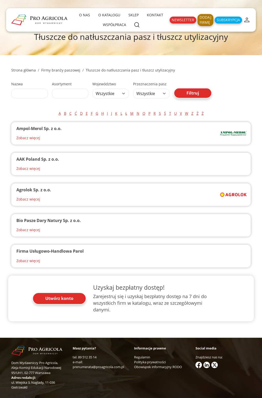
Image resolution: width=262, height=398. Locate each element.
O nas (84, 15)
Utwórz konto (59, 298)
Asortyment (62, 83)
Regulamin (142, 357)
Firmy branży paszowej (60, 70)
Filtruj (193, 93)
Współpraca (114, 24)
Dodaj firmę (205, 20)
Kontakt (155, 15)
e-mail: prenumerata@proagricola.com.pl (98, 364)
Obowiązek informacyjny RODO (158, 367)
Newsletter (183, 19)
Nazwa (17, 83)
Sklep (133, 15)
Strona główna (23, 70)
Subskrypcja (228, 19)
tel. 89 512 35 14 (84, 357)
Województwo (104, 83)
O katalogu (109, 15)
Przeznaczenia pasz (150, 83)
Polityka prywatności (150, 362)
